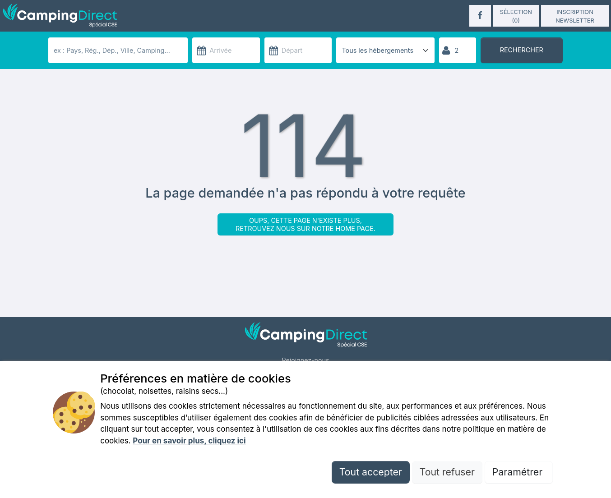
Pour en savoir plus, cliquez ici (189, 440)
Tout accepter (370, 472)
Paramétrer (518, 472)
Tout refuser (447, 472)
